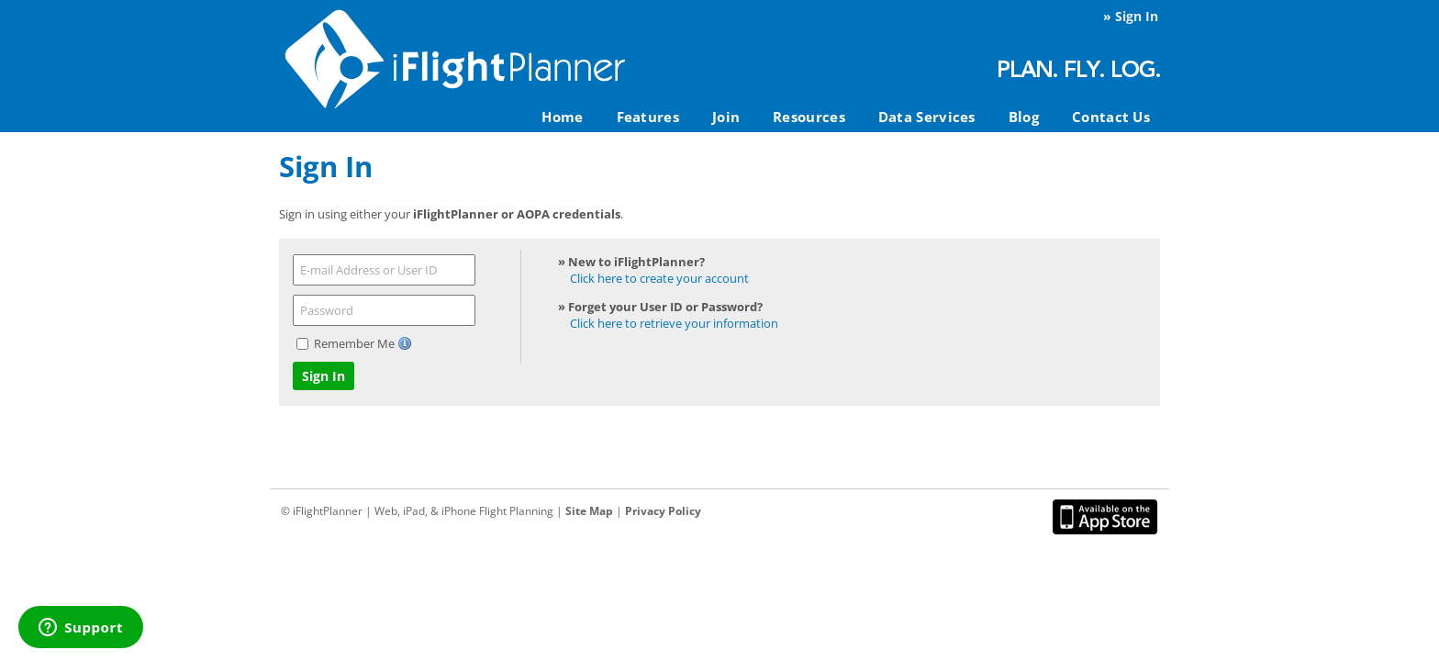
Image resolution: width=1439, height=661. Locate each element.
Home (562, 116)
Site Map (589, 511)
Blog (1024, 116)
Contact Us (1111, 116)
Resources (809, 116)
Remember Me (355, 343)
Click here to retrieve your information (674, 323)
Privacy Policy (663, 511)
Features (648, 116)
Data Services (927, 116)
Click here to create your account (659, 278)
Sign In (1136, 16)
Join (726, 116)
